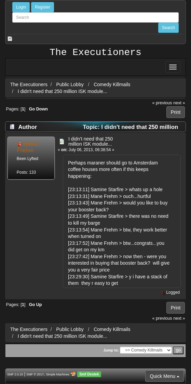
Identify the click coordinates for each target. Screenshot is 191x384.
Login (21, 7)
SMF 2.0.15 (15, 374)
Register (42, 7)
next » (179, 103)
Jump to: (111, 350)
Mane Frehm (27, 147)
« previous (162, 103)
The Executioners (95, 52)
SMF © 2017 (35, 374)
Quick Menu (164, 376)
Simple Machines (58, 374)
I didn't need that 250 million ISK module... (62, 91)
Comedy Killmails (112, 84)
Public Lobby (70, 84)
